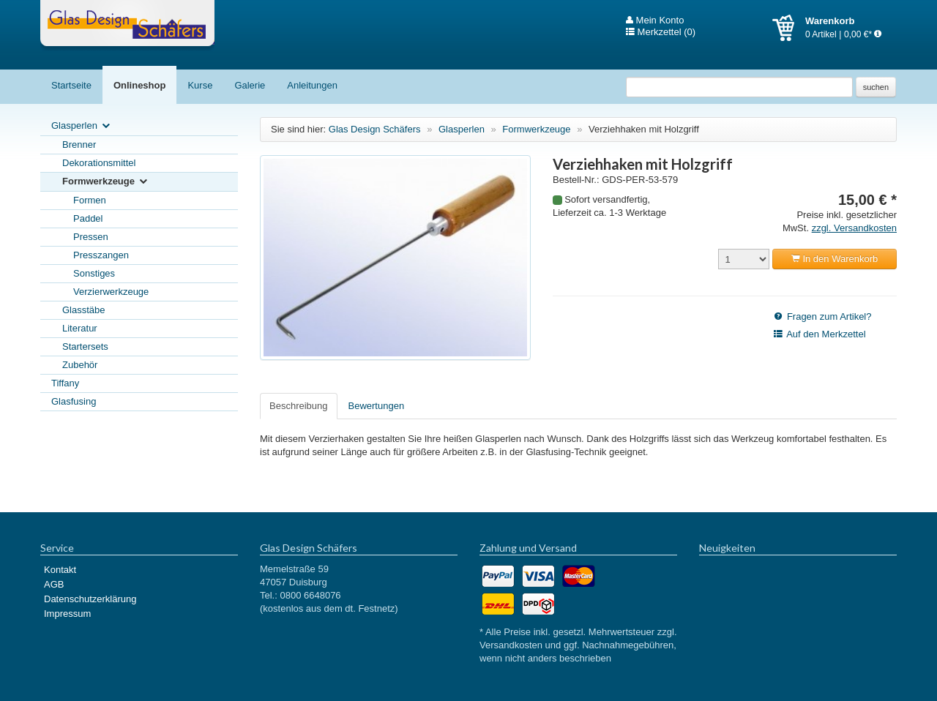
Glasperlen (81, 126)
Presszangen (101, 255)
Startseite (71, 85)
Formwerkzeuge (105, 182)
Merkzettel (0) (660, 32)
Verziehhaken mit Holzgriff (644, 129)
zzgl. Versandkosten (854, 227)
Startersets (85, 346)
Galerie (249, 85)
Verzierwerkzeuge (111, 291)
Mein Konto (655, 20)
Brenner (79, 144)
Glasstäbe (83, 309)
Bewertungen (376, 405)
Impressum (67, 613)
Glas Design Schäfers (127, 25)
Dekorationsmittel (98, 162)
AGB (54, 584)
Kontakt (60, 569)
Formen (89, 200)
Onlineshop (139, 85)
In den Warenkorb (834, 258)
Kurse (199, 85)
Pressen (90, 236)
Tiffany (65, 383)
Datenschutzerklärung (90, 598)
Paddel (87, 218)
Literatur (79, 328)
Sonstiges (94, 273)
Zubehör (79, 364)
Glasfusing (73, 401)
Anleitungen (312, 85)
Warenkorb (788, 28)
